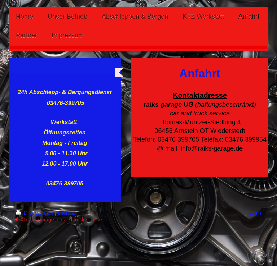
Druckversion (35, 213)
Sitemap (66, 213)
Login (255, 213)
